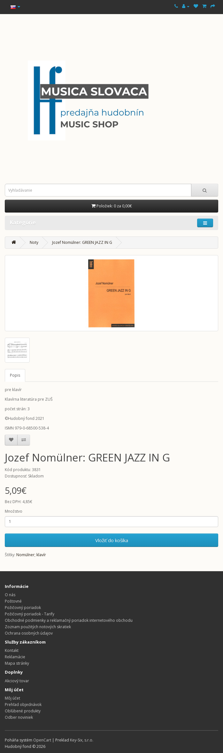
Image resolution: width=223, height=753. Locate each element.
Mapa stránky (17, 663)
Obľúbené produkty (23, 711)
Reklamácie (15, 657)
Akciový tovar (17, 681)
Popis (15, 375)
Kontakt (12, 650)
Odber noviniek (19, 717)
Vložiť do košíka (111, 540)
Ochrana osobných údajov (29, 633)
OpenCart (42, 740)
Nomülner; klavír (31, 554)
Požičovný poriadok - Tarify (29, 614)
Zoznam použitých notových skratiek (38, 626)
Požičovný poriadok (23, 607)
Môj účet (12, 698)
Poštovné (13, 601)
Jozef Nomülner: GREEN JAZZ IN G (82, 242)
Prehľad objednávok (23, 704)
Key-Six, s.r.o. (81, 740)
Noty (34, 242)
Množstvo (13, 511)
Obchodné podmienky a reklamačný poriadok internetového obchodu (69, 620)
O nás (10, 594)
